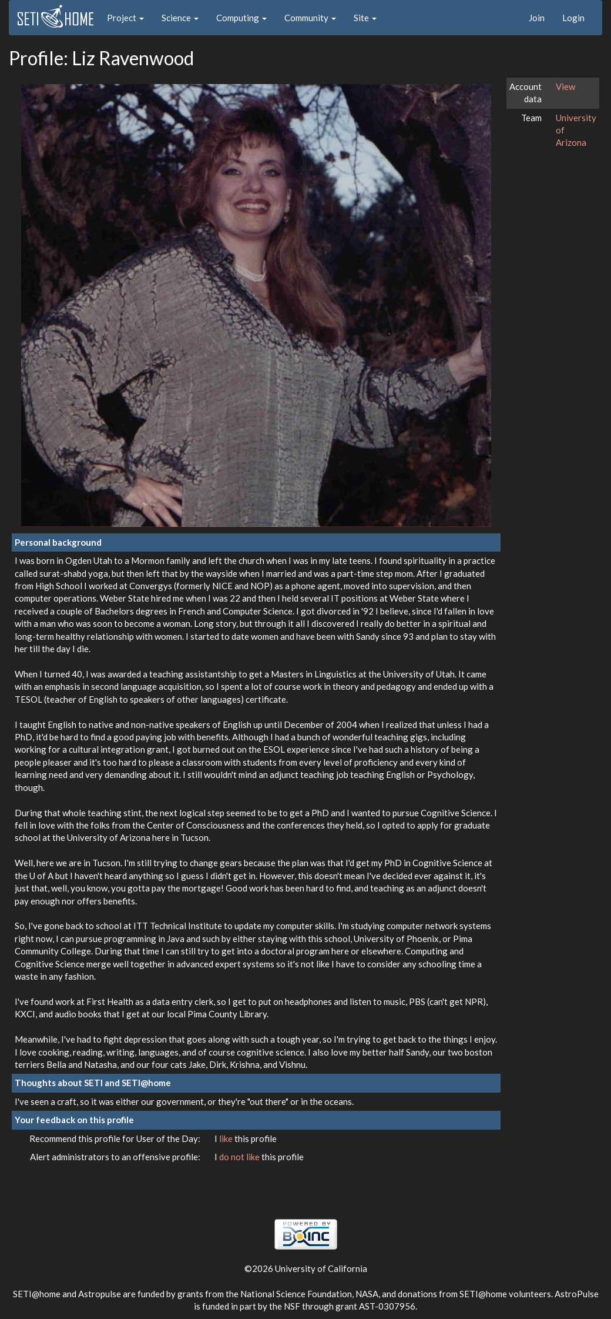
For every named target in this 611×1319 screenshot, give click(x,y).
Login (573, 17)
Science (180, 17)
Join (537, 17)
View (565, 86)
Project (125, 17)
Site (365, 17)
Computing (241, 17)
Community (310, 17)
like (226, 1138)
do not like (240, 1156)
